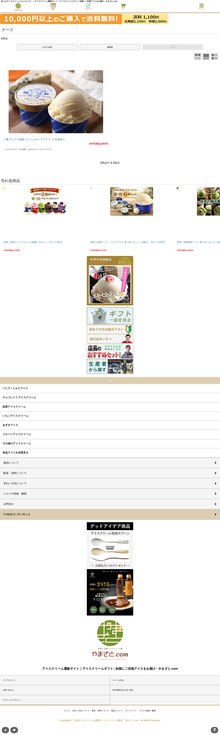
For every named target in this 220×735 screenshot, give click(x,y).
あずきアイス (10, 425)
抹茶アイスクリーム (14, 406)
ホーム (67, 711)
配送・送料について (100, 711)
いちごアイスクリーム (15, 415)
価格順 (110, 47)
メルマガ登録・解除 (147, 711)
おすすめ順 (47, 47)
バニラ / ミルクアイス (15, 388)
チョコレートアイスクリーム (19, 397)
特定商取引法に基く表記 (123, 690)
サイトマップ (130, 711)
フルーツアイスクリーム (17, 434)
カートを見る (118, 680)
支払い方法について (80, 711)
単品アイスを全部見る (15, 452)
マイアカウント (9, 680)
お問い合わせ (8, 690)
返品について (117, 711)
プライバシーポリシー (12, 700)
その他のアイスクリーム (17, 443)
